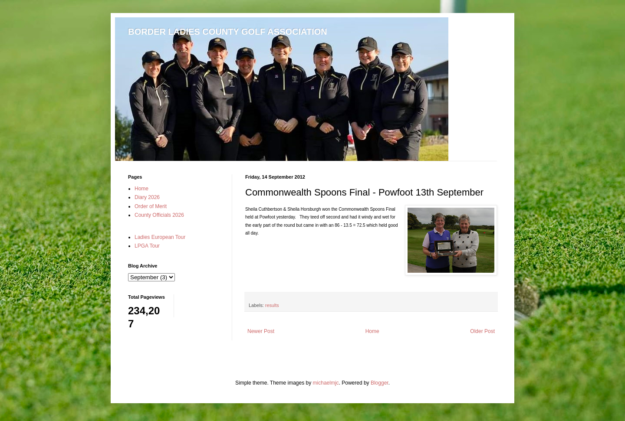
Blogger (379, 383)
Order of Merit (151, 206)
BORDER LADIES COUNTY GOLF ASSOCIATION (227, 31)
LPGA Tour (147, 246)
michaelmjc (326, 383)
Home (372, 331)
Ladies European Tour (160, 237)
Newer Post (260, 331)
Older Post (482, 331)
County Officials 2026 (159, 215)
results (272, 305)
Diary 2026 (147, 197)
